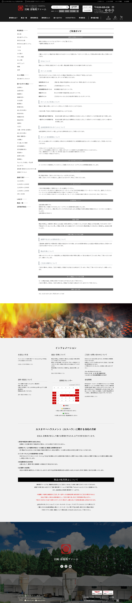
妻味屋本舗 (95, 18)
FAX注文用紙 (87, 10)
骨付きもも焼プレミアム (24, 44)
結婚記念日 (20, 117)
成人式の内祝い (22, 110)
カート (121, 19)
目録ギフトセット (22, 172)
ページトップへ (117, 600)
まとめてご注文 (87, 7)
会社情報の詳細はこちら (91, 396)
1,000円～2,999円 (23, 191)
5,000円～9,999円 (23, 184)
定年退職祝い (21, 146)
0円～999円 (21, 194)
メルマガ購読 (118, 1)
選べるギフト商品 (23, 84)
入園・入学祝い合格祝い (24, 130)
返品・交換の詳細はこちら (58, 373)
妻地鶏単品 (34, 18)
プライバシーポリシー (101, 597)
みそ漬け (20, 53)
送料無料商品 (21, 207)
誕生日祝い (20, 120)
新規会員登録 (30, 1)
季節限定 (82, 18)
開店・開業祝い (21, 136)
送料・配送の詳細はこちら (24, 394)
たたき (19, 47)
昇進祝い (20, 152)
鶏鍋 (18, 66)
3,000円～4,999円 (23, 187)
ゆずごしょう (20, 63)
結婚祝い (20, 94)
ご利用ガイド (100, 1)
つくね (19, 50)
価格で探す (21, 177)
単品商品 (20, 30)
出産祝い (20, 87)
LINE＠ (19, 199)
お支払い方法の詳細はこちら (25, 364)
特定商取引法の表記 (89, 597)
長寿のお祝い (21, 156)
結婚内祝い (20, 97)
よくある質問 (109, 1)
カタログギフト (71, 18)
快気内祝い (20, 113)
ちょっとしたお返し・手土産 (25, 162)
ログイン (115, 19)
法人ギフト (20, 166)
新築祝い (20, 104)
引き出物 (20, 100)
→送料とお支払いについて (46, 43)
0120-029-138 (102, 7)
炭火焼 (67, 11)
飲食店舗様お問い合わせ (74, 7)
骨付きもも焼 (21, 40)
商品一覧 (24, 18)
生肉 (18, 70)
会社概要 (126, 1)
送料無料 (62, 11)
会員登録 (108, 19)
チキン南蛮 (72, 11)
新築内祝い (20, 107)
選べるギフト (58, 18)
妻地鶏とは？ (13, 18)
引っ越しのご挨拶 (22, 143)
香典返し (20, 159)
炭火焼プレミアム (22, 37)
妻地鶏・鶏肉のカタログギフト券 (26, 169)
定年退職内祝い (22, 149)
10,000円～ (21, 181)
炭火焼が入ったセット (23, 79)
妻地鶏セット (46, 18)
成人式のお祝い (22, 133)
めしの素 (20, 60)
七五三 (19, 126)
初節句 (19, 123)
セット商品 (20, 75)
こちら (47, 213)
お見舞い (20, 139)
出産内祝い (20, 90)
